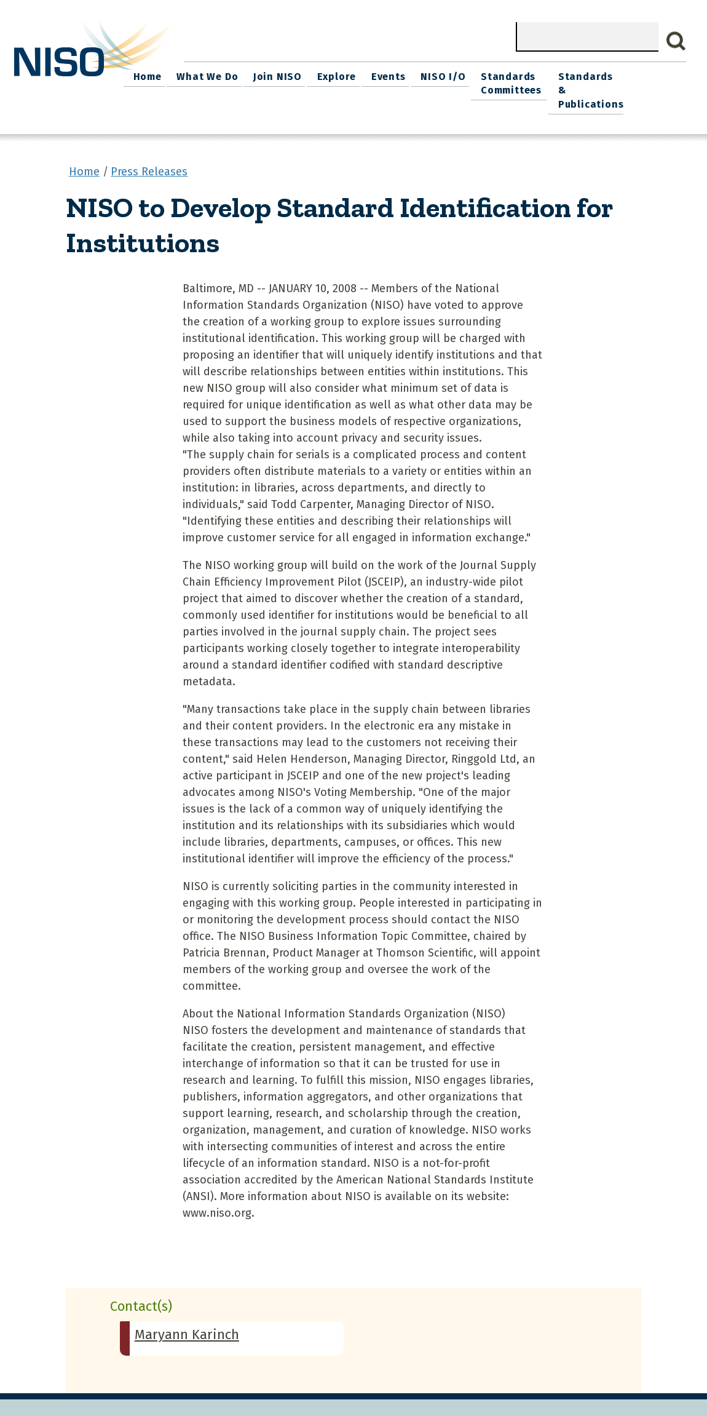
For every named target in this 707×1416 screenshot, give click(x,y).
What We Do (260, 74)
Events (431, 74)
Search (676, 41)
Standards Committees (548, 80)
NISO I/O (482, 74)
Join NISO (327, 74)
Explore (383, 74)
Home (204, 74)
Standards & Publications (638, 80)
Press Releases (149, 153)
